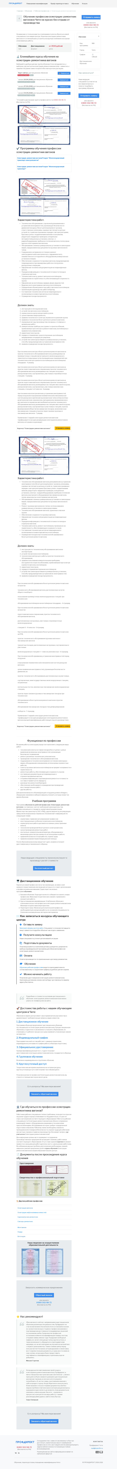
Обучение (75, 3)
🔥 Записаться (64, 73)
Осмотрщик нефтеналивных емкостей (32, 1212)
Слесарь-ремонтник (25, 1221)
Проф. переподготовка (59, 3)
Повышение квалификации (37, 3)
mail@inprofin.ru (97, 1448)
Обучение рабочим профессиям (31, 967)
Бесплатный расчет (44, 868)
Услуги (84, 3)
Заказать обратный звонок (44, 1094)
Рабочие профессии (41, 11)
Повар (20, 1232)
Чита (101, 1445)
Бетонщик (21, 1236)
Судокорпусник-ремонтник (28, 1217)
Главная (20, 11)
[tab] (89, 37)
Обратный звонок (44, 1295)
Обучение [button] (82, 37)
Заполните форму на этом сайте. (32, 928)
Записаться (64, 80)
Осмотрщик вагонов (25, 1208)
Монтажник (22, 1227)
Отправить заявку (91, 17)
